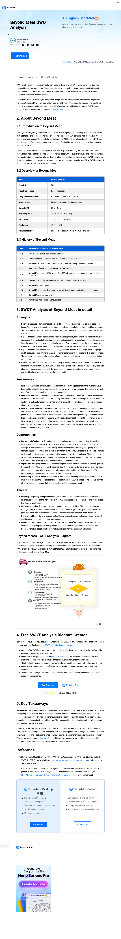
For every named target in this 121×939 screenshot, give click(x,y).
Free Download (20, 56)
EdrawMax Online (61, 109)
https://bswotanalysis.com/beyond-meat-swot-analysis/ (44, 775)
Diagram (29, 77)
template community (60, 657)
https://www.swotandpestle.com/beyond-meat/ (71, 760)
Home (21, 77)
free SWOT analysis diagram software (57, 645)
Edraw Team (22, 39)
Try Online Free (82, 824)
